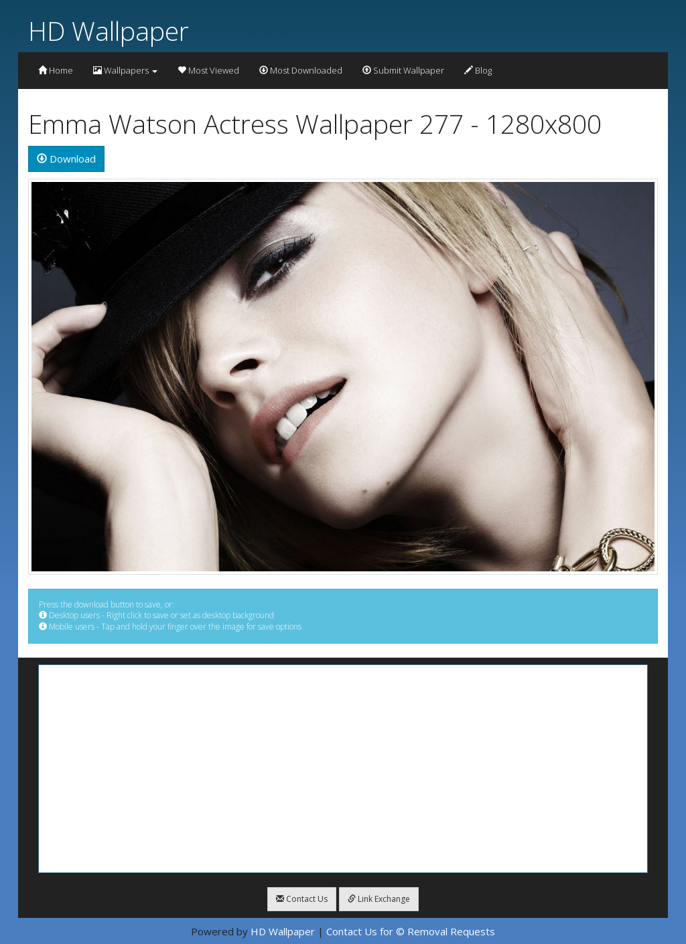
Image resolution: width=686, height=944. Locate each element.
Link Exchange (379, 899)
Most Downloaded (300, 70)
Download (66, 158)
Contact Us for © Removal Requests (410, 931)
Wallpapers (125, 70)
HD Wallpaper (108, 30)
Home (55, 70)
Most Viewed (208, 70)
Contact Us (302, 899)
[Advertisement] (343, 768)
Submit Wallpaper (403, 70)
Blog (478, 70)
